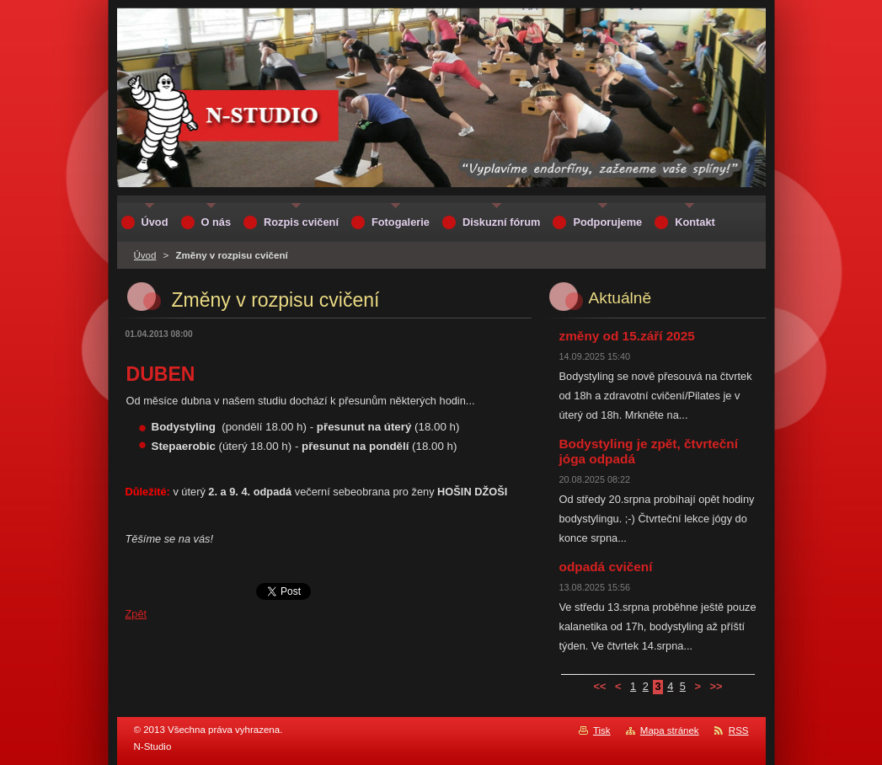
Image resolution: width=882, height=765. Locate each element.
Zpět (136, 613)
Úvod (145, 255)
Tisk (602, 730)
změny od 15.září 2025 (627, 336)
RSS (739, 730)
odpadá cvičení (606, 566)
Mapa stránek (669, 730)
